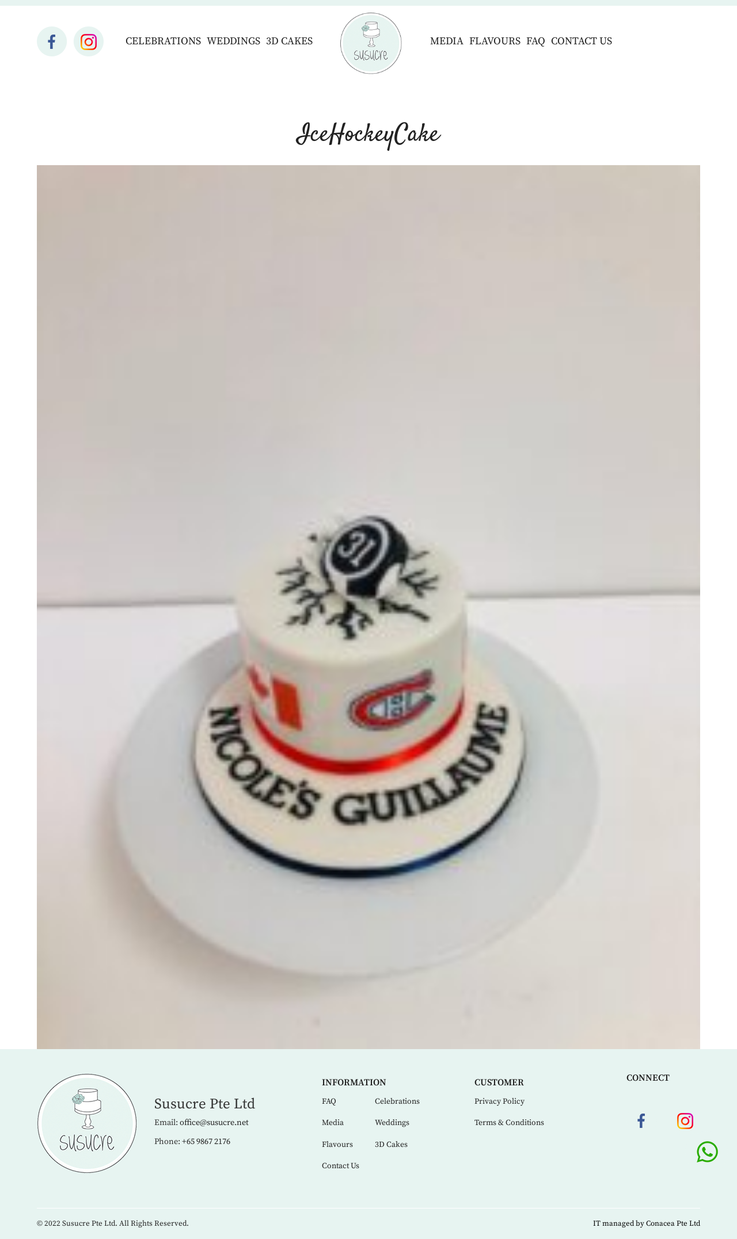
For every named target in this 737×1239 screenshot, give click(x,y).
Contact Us (581, 41)
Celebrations (163, 41)
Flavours (495, 41)
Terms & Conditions (509, 1123)
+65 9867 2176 (206, 1142)
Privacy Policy (499, 1101)
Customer (499, 1082)
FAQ (535, 41)
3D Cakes (289, 41)
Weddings (233, 41)
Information (354, 1082)
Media (447, 41)
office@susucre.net (214, 1123)
